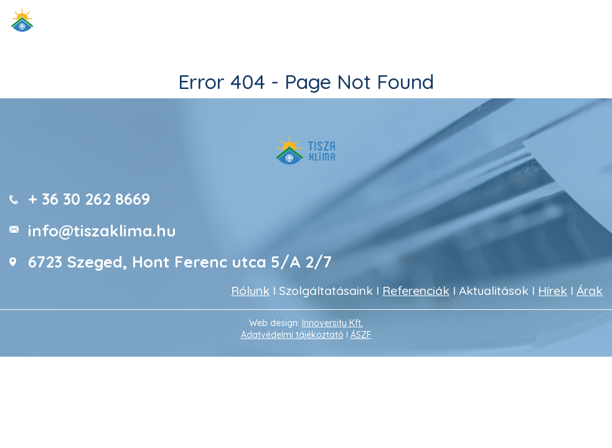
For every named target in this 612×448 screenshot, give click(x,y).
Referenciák (416, 290)
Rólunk (250, 290)
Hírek (552, 290)
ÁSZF (361, 334)
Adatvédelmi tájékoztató (292, 334)
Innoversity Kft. (332, 323)
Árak (590, 290)
